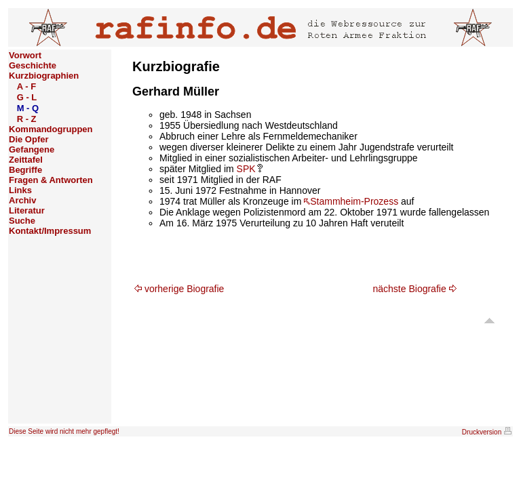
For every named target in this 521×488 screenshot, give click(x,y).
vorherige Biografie (179, 288)
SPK (250, 168)
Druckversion (487, 432)
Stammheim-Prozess (351, 201)
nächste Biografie (415, 288)
